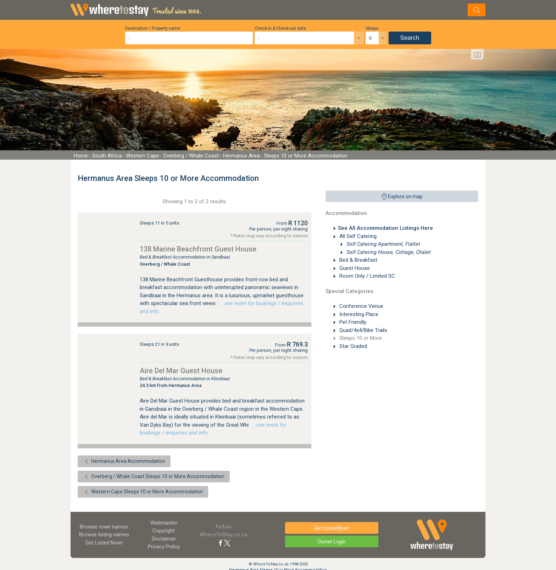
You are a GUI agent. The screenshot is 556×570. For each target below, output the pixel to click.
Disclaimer (164, 539)
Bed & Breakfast (357, 260)
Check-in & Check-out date (280, 28)
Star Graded (352, 346)
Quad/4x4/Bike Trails (362, 330)
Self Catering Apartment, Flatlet (382, 244)
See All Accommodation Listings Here (385, 228)
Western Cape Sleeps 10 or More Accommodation (143, 492)
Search (409, 37)
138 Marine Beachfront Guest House (198, 249)
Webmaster (163, 523)
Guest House (354, 268)
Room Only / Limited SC (366, 276)
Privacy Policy (164, 546)
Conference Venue (360, 306)
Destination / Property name (152, 28)
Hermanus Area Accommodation (124, 461)
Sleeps (372, 28)
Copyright (163, 530)
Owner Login (332, 541)
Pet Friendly (352, 322)
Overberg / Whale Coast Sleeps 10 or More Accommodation (153, 476)
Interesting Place (358, 314)
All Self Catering (357, 236)
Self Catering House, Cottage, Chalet (388, 252)
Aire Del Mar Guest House (181, 370)
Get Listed (104, 542)
